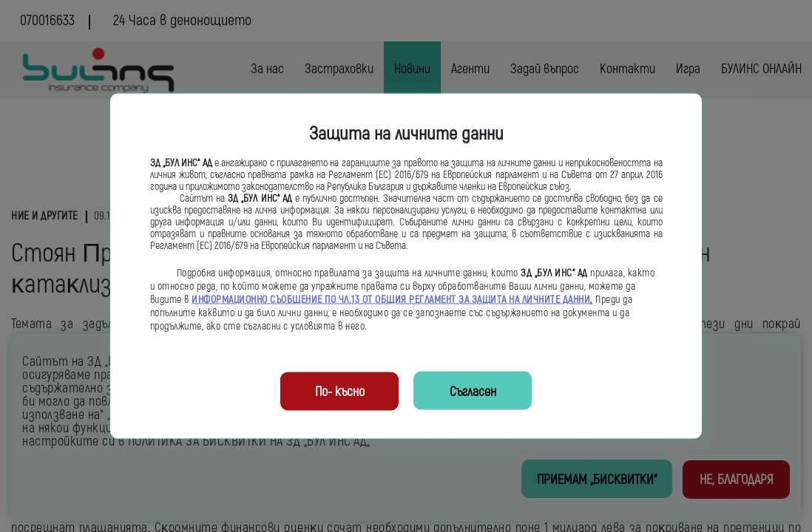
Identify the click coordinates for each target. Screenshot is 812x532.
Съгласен (473, 391)
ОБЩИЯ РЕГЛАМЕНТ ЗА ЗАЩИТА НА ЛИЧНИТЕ (469, 300)
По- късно (340, 391)
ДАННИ (577, 300)
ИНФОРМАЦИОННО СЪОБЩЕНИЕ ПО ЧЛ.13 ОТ (283, 300)
